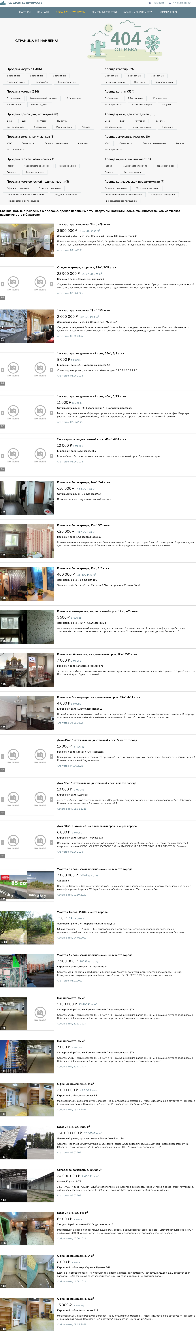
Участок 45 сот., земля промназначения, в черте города (94, 962)
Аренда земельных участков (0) (128, 143)
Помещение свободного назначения (25, 201)
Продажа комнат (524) (23, 91)
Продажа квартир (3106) (25, 69)
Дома (10, 121)
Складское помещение (66, 201)
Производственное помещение (23, 208)
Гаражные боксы (68, 173)
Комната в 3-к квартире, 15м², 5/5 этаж (83, 532)
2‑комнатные (36, 76)
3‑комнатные (59, 76)
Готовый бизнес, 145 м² (72, 1220)
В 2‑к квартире (75, 98)
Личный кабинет (180, 3)
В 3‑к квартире (14, 105)
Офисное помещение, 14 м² (75, 1262)
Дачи (25, 121)
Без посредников (67, 82)
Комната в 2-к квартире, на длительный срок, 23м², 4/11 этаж (98, 704)
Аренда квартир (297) (120, 69)
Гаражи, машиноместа (137, 12)
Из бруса (11, 134)
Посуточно (140, 82)
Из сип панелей (65, 127)
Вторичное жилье (16, 82)
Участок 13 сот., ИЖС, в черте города (82, 919)
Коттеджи (43, 121)
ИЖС (9, 150)
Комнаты (43, 12)
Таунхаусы (63, 121)
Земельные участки (104, 12)
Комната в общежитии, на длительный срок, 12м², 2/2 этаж (97, 661)
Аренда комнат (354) (120, 91)
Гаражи (10, 173)
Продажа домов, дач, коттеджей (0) (33, 114)
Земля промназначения (57, 150)
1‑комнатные (13, 76)
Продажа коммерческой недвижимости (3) (38, 188)
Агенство (84, 150)
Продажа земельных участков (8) (31, 143)
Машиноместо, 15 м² (71, 1005)
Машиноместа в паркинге (37, 173)
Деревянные (41, 127)
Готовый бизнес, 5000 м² (73, 1134)
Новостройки (42, 82)
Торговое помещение (50, 195)
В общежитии (14, 98)
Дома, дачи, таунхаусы (70, 12)
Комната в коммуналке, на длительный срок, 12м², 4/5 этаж (97, 618)
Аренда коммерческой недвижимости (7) (135, 188)
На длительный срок (115, 82)
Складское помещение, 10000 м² (79, 1177)
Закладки (156, 3)
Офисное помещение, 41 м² (75, 1091)
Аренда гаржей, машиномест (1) (128, 166)
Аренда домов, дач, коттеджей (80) (130, 120)
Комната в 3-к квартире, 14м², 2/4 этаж (83, 489)
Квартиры (25, 12)
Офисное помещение (18, 195)
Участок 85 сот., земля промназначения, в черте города (94, 876)
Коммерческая (168, 12)
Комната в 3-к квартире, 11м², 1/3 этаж (83, 575)
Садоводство (29, 150)
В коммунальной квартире (44, 98)
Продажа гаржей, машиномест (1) (32, 166)
